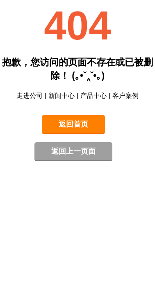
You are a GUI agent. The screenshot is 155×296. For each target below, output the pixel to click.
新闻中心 (61, 95)
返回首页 (73, 124)
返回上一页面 (73, 151)
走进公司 (29, 95)
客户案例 (125, 95)
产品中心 (93, 95)
